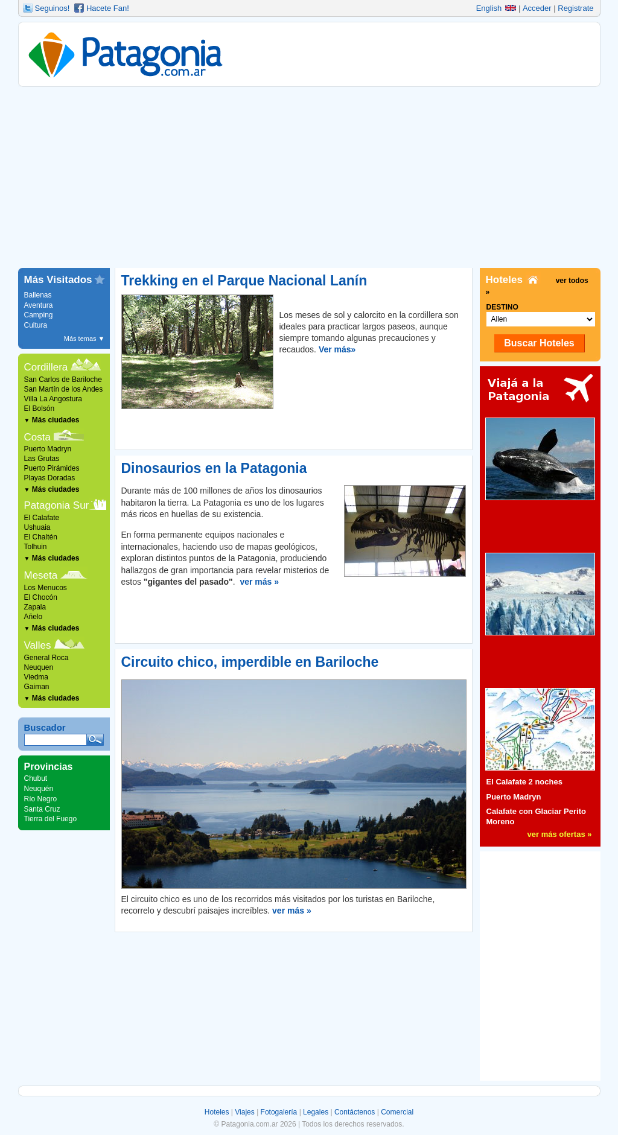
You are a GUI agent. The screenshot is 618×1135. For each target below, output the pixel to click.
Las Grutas (42, 458)
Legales (315, 1112)
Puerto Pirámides (52, 468)
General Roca (46, 657)
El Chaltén (40, 537)
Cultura (36, 325)
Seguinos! (52, 8)
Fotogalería (279, 1112)
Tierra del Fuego (50, 819)
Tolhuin (35, 546)
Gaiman (36, 686)
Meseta (41, 575)
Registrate (575, 8)
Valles (37, 645)
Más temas (84, 338)
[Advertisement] (309, 177)
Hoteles (217, 1112)
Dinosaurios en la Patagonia (214, 468)
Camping (38, 315)
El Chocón (40, 597)
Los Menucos (45, 587)
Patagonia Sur (56, 505)
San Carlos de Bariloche (63, 379)
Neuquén (39, 788)
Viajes (244, 1112)
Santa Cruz (42, 809)
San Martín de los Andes (63, 389)
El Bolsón (39, 408)
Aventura (38, 305)
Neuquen (39, 667)
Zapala (35, 607)
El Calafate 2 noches (524, 781)
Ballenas (38, 295)
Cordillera (46, 367)
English (496, 8)
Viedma (36, 677)
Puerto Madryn (48, 449)
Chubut (36, 778)
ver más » (259, 582)
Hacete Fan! (107, 8)
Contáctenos (354, 1112)
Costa (37, 437)
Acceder (537, 8)
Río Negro (40, 799)
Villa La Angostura (53, 399)
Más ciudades (52, 420)
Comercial (397, 1112)
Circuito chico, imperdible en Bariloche (250, 662)
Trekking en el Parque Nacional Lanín (244, 280)
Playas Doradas (49, 478)
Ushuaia (37, 527)
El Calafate (42, 517)
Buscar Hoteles (539, 343)
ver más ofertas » (559, 834)
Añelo (33, 616)
